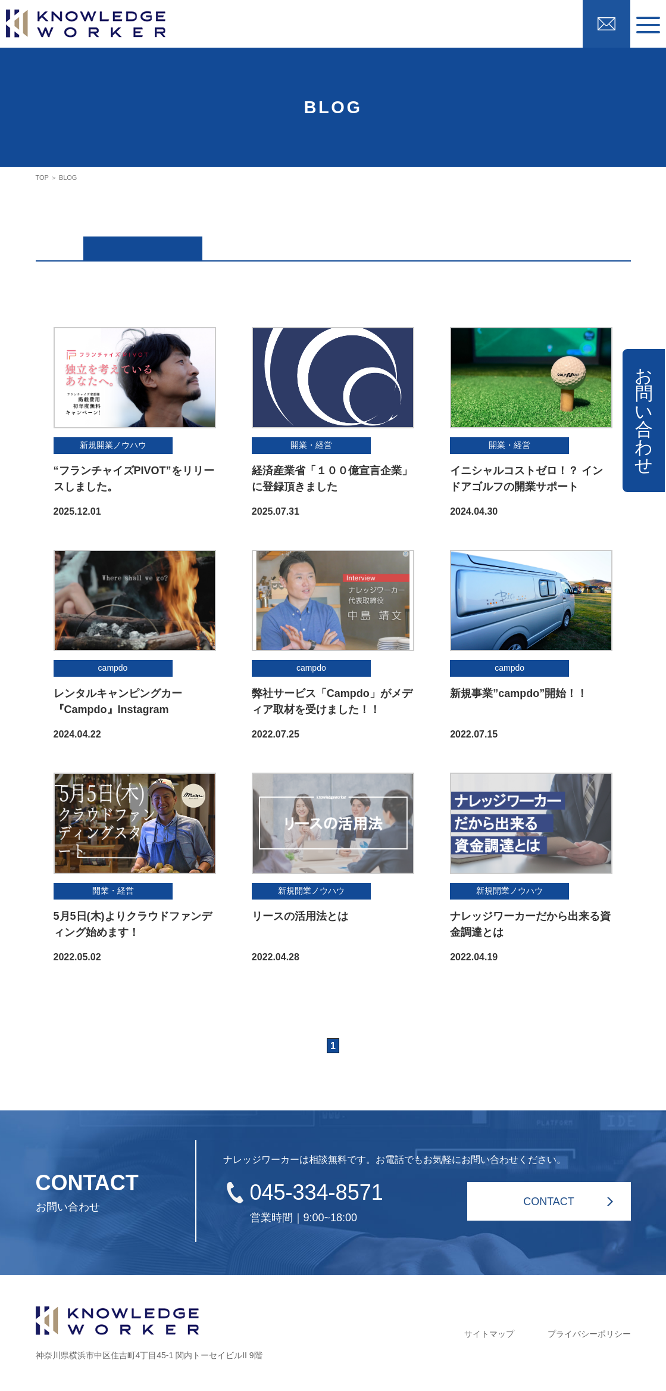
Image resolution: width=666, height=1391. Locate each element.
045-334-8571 (316, 1189)
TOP (42, 177)
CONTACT (548, 1199)
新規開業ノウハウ (380, 243)
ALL (142, 243)
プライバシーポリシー (589, 1331)
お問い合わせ (643, 420)
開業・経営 (500, 243)
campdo (261, 243)
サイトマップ (489, 1331)
